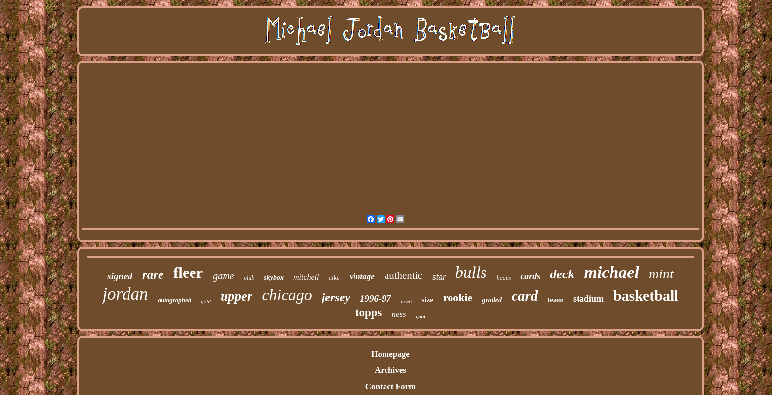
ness (398, 314)
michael (611, 272)
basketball (645, 295)
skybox (274, 277)
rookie (457, 297)
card (525, 296)
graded (492, 300)
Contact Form (390, 386)
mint (661, 273)
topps (368, 312)
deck (562, 274)
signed (119, 276)
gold (206, 301)
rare (152, 274)
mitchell (306, 277)
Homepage (390, 354)
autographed (174, 300)
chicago (287, 295)
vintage (362, 276)
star (439, 277)
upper (237, 296)
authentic (403, 275)
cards (530, 276)
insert (406, 301)
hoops (504, 277)
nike (333, 277)
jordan (125, 294)
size (427, 300)
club (249, 277)
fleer (188, 272)
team (555, 300)
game (223, 276)
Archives (390, 370)
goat (421, 316)
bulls (471, 272)
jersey (336, 297)
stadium (588, 299)
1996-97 (375, 298)
